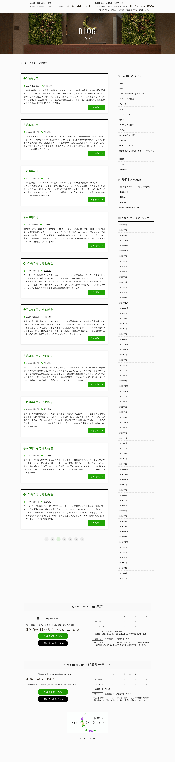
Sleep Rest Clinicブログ (55, 633)
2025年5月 (123, 282)
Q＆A (121, 121)
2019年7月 (123, 571)
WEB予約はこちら (52, 650)
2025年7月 (123, 271)
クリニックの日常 (127, 126)
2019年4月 (123, 587)
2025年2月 (123, 298)
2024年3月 (123, 341)
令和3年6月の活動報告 (38, 309)
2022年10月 (124, 400)
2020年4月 (123, 523)
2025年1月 (123, 304)
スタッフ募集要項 (127, 99)
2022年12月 (124, 395)
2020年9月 (123, 496)
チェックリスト (126, 115)
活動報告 (43, 63)
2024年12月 (124, 309)
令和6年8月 (31, 124)
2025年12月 (124, 245)
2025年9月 (123, 261)
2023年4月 (123, 379)
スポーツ (123, 105)
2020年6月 (123, 513)
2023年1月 (123, 389)
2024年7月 (123, 330)
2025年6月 (123, 277)
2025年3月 (123, 293)
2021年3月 (123, 464)
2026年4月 (123, 229)
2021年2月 (123, 470)
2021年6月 (123, 448)
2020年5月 (123, 518)
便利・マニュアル (127, 148)
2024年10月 (124, 314)
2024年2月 (123, 346)
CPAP (121, 110)
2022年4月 (123, 421)
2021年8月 (123, 437)
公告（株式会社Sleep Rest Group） (134, 94)
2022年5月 (123, 416)
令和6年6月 (31, 217)
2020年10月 (124, 491)
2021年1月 (123, 475)
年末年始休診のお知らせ (129, 211)
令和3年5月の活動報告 (38, 356)
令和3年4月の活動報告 (38, 402)
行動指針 (123, 142)
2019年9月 (123, 561)
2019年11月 (124, 550)
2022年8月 (123, 405)
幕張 (121, 89)
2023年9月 (123, 363)
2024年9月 (123, 320)
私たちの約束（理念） (129, 137)
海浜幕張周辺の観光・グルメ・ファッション (136, 154)
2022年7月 (123, 411)
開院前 (122, 161)
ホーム (23, 63)
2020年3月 (123, 529)
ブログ (33, 63)
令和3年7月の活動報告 (38, 263)
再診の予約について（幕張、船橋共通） (136, 190)
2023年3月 (123, 384)
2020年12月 (124, 480)
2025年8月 (123, 266)
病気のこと (124, 132)
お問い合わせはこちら (53, 657)
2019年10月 (124, 555)
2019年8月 (123, 566)
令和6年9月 (31, 78)
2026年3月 (123, 234)
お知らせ (123, 167)
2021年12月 (124, 432)
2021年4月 (123, 459)
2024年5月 (123, 336)
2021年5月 (123, 454)
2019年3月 (123, 593)
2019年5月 (123, 582)
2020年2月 (123, 534)
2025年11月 (124, 250)
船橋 (121, 83)
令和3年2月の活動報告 (38, 494)
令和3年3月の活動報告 (38, 448)
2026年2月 (123, 239)
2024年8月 (123, 325)
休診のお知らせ (126, 195)
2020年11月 (124, 486)
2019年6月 (123, 577)
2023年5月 (123, 373)
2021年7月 (123, 443)
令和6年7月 (31, 171)
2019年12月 (124, 545)
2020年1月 (123, 539)
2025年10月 (124, 255)
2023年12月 (124, 352)
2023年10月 (124, 357)
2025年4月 (123, 288)
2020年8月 (123, 502)
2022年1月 (123, 427)
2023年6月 (123, 368)
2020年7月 (123, 507)
